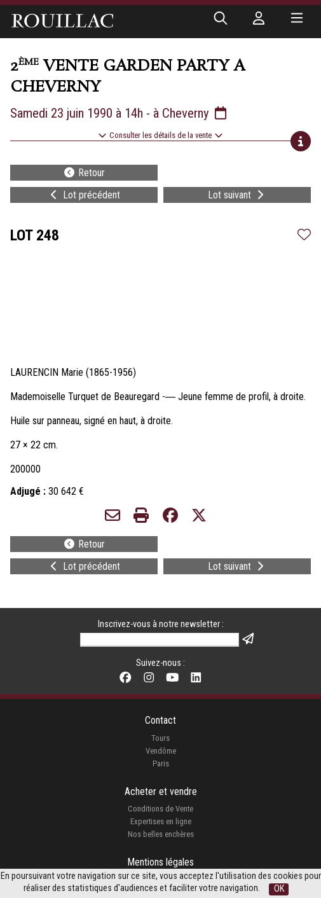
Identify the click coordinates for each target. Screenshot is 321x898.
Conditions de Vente (160, 808)
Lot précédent (84, 195)
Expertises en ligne (160, 821)
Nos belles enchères (161, 834)
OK (279, 888)
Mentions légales (160, 862)
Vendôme (161, 751)
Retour (84, 173)
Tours (160, 738)
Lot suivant (237, 195)
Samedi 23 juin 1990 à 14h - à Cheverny (119, 113)
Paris (161, 763)
